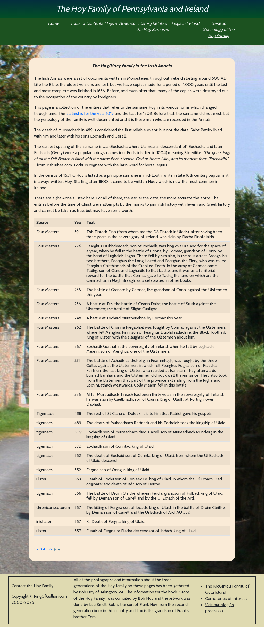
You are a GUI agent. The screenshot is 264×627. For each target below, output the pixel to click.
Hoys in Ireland (185, 23)
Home (53, 23)
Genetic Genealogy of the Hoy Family (218, 29)
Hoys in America (119, 23)
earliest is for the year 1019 (90, 113)
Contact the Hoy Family (32, 585)
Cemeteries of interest (226, 598)
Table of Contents (86, 23)
